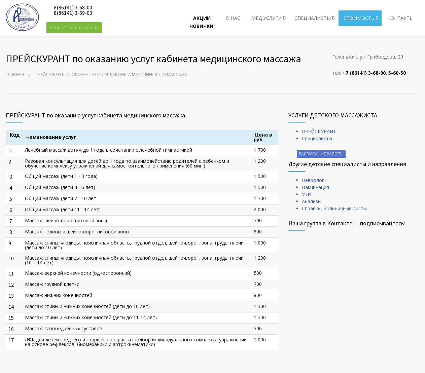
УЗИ (306, 194)
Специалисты (317, 138)
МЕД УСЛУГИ (266, 18)
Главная (15, 74)
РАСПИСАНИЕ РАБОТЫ (321, 154)
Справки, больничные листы (334, 208)
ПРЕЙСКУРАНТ (319, 131)
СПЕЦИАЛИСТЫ (312, 18)
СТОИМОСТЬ (359, 18)
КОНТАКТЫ (400, 18)
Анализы (311, 201)
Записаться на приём (74, 27)
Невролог (313, 180)
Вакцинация (315, 187)
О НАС (233, 18)
